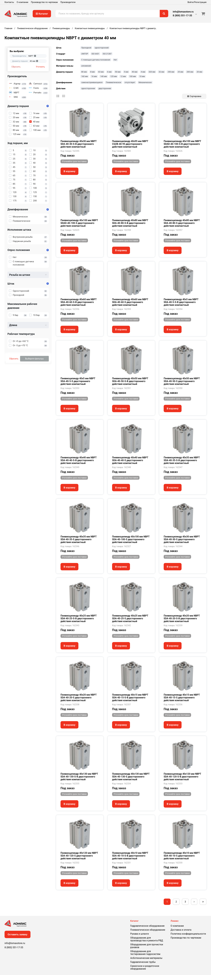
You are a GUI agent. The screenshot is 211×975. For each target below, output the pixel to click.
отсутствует (130, 82)
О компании (22, 2)
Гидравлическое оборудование (147, 925)
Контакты (9, 2)
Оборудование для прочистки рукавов (146, 946)
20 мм (199, 72)
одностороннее (88, 88)
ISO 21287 (107, 54)
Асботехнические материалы (146, 958)
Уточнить (40, 67)
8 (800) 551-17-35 (182, 15)
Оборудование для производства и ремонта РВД (146, 939)
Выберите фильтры (34, 358)
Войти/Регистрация (197, 2)
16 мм (94, 76)
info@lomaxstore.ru (183, 11)
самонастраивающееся (91, 82)
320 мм (152, 72)
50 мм (117, 72)
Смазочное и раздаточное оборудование (144, 967)
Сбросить (16, 67)
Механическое (145, 82)
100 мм (132, 76)
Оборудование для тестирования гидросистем (145, 952)
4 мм (143, 72)
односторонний (102, 48)
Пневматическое (113, 82)
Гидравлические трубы (143, 962)
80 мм (84, 72)
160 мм (84, 76)
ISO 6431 (95, 54)
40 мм (134, 72)
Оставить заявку (17, 934)
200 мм (190, 72)
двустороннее (104, 88)
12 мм (123, 76)
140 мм (103, 76)
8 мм (92, 72)
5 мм (126, 72)
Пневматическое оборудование (147, 929)
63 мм (101, 72)
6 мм (109, 72)
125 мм (113, 76)
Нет (115, 60)
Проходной (86, 48)
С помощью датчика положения (95, 60)
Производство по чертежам (44, 2)
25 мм (180, 72)
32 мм (161, 72)
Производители (67, 2)
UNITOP (84, 54)
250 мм (171, 72)
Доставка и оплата (181, 929)
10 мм (142, 76)
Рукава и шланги (139, 933)
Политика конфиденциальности (188, 933)
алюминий (86, 66)
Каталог (42, 13)
